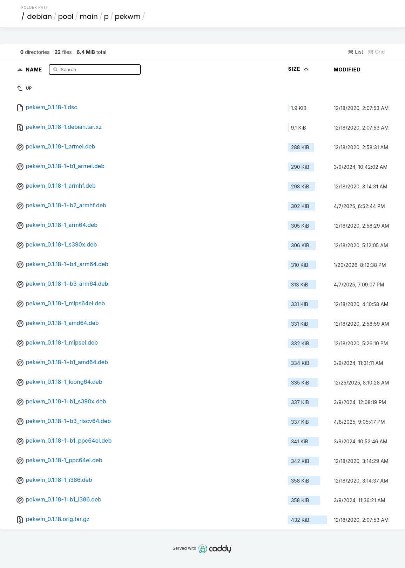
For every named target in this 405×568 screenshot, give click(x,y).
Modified (347, 69)
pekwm (128, 16)
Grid (376, 52)
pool (66, 16)
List (355, 52)
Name (35, 69)
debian (39, 16)
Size (299, 69)
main (89, 16)
